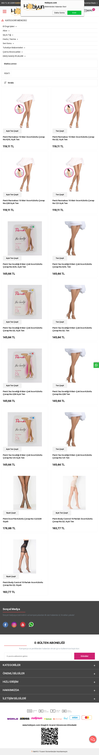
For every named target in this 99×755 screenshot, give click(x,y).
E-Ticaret (41, 752)
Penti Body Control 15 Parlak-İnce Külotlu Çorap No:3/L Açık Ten (72, 520)
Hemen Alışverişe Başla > (87, 3)
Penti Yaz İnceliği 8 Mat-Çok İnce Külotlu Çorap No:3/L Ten (72, 329)
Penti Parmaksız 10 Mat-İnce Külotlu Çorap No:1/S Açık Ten (73, 201)
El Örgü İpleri (8, 26)
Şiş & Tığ (7, 35)
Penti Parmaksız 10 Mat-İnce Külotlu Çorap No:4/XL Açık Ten (24, 138)
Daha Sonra (59, 13)
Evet (74, 13)
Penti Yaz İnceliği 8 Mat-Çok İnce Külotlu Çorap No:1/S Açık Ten (22, 456)
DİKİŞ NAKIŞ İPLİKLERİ (13, 56)
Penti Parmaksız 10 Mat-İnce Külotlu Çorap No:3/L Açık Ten (73, 138)
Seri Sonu (7, 43)
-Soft (34, 752)
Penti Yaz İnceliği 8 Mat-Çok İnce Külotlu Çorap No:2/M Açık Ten (22, 392)
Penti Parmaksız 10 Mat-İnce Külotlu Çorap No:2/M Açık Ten (24, 201)
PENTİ (7, 73)
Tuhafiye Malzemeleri (13, 47)
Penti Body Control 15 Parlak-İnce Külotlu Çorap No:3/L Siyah (23, 583)
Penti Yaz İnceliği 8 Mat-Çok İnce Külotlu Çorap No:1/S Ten (72, 456)
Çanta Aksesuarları (11, 52)
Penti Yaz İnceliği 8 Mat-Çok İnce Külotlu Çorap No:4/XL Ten (72, 265)
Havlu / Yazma (9, 39)
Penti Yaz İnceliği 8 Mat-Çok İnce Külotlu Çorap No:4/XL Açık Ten (22, 265)
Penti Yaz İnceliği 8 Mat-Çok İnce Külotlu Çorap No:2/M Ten (72, 392)
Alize (5, 30)
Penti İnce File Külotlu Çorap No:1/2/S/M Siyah (22, 520)
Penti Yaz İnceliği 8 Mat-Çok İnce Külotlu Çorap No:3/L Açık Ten (22, 329)
